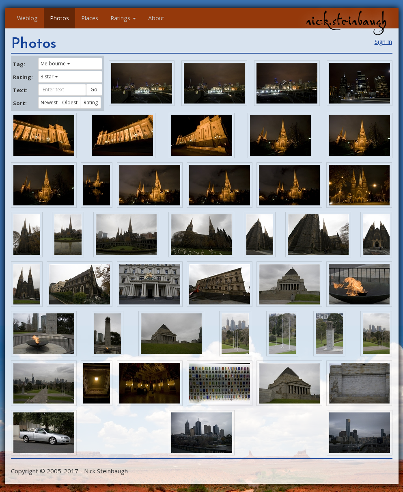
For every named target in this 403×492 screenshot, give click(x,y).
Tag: (19, 64)
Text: (20, 90)
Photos (59, 18)
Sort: (20, 103)
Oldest (70, 102)
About (156, 18)
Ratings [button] (123, 18)
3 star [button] (49, 76)
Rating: (22, 77)
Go (94, 89)
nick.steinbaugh (346, 21)
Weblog (27, 18)
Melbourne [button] (55, 63)
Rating (91, 102)
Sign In (383, 41)
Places (89, 18)
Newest (49, 102)
